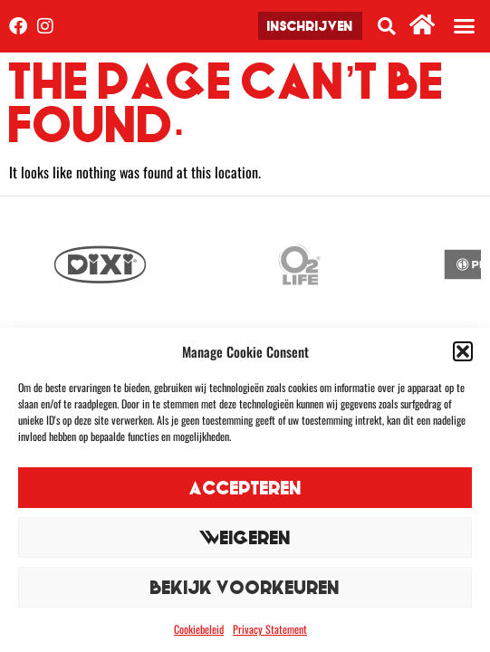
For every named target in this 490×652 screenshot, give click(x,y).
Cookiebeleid (199, 629)
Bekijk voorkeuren (245, 587)
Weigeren (245, 537)
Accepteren (245, 487)
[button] (463, 351)
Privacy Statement (270, 629)
